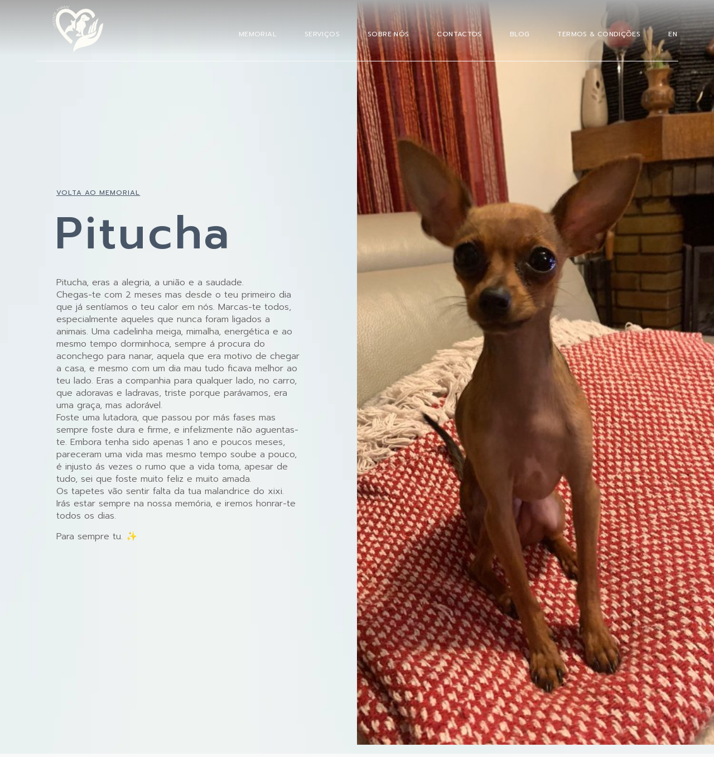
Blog (520, 34)
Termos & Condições (598, 34)
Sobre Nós (388, 34)
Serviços (322, 34)
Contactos (459, 34)
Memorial (258, 34)
